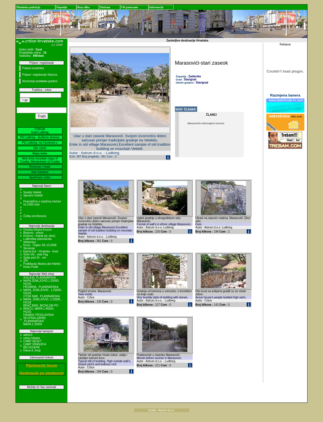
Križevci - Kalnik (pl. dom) (39, 235)
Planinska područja (28, 7)
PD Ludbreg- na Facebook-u (40, 142)
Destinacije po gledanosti (41, 373)
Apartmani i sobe (39, 177)
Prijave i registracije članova (39, 74)
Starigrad (190, 79)
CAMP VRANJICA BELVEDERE (34, 346)
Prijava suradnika (33, 68)
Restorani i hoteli (39, 166)
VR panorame (129, 7)
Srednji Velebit (32, 192)
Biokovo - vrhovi (33, 232)
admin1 (27, 334)
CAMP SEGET (32, 341)
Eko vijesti (39, 148)
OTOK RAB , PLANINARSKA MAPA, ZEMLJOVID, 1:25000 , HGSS (42, 299)
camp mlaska (31, 338)
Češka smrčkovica (34, 216)
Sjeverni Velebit (33, 195)
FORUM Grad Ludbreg (40, 131)
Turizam (105, 7)
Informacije (156, 7)
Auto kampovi (40, 172)
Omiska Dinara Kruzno (37, 229)
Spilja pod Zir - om (34, 257)
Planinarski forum (41, 365)
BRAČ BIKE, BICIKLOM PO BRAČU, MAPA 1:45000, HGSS (40, 308)
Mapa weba (39, 153)
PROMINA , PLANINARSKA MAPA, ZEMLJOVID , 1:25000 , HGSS (42, 290)
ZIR (25, 260)
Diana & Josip (32, 350)
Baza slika (83, 7)
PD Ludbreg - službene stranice (40, 137)
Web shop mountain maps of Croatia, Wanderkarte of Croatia (40, 160)
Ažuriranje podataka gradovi (40, 81)
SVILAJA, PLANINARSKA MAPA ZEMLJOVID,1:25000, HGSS (41, 280)
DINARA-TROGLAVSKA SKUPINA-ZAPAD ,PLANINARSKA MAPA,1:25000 (38, 319)
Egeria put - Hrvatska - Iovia (40, 251)
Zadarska (194, 76)
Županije (61, 7)
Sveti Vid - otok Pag (35, 254)
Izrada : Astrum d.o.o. (161, 410)
